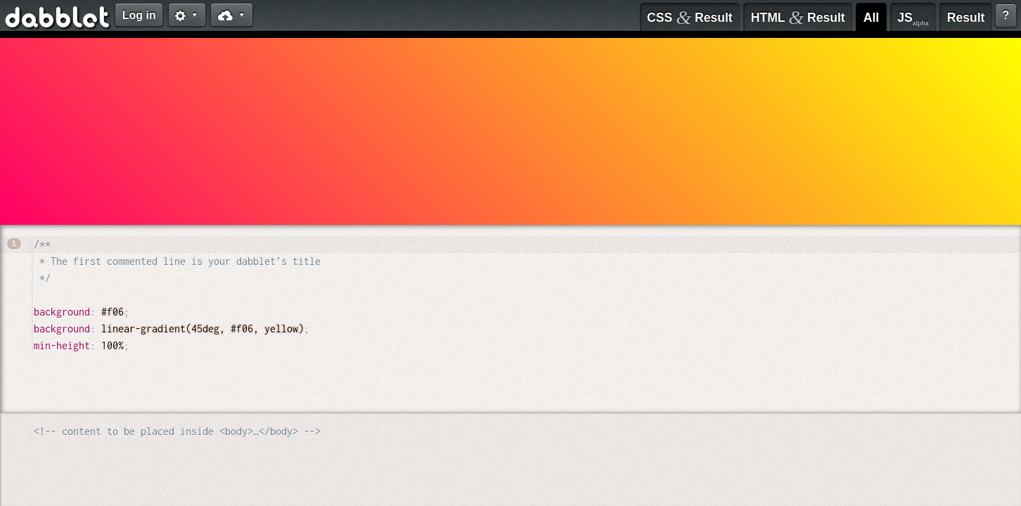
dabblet (58, 19)
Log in (139, 15)
